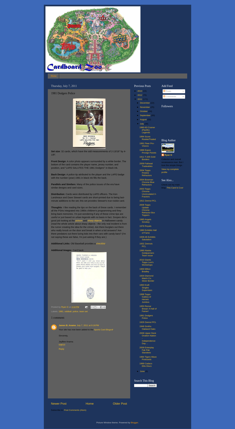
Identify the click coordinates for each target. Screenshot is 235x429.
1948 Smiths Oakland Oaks (148, 327)
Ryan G (168, 155)
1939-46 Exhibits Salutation (148, 238)
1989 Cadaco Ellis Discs (146, 364)
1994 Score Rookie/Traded (148, 137)
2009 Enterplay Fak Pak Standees (147, 350)
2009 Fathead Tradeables (146, 164)
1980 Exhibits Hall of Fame (148, 231)
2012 (140, 95)
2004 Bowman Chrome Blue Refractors (147, 182)
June (142, 371)
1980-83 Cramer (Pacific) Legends (147, 130)
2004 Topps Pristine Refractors (146, 173)
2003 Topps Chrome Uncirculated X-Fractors (148, 193)
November (145, 107)
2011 (140, 99)
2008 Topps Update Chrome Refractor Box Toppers (147, 210)
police (75, 311)
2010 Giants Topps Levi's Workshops (147, 262)
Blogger (134, 422)
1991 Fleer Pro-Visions (147, 144)
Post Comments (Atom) (75, 410)
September (145, 115)
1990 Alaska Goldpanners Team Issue (147, 253)
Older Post (120, 403)
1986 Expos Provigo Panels (148, 151)
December (145, 103)
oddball (68, 311)
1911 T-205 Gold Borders (147, 158)
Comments (169, 96)
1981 (61, 311)
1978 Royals (145, 226)
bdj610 (62, 344)
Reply (61, 349)
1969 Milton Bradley (145, 270)
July (142, 124)
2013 (140, 91)
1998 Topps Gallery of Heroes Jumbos (145, 298)
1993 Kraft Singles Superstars (146, 287)
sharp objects (95, 220)
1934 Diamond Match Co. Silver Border (147, 278)
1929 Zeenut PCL (148, 322)
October (144, 111)
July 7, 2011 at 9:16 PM (88, 325)
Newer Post (59, 403)
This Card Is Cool (175, 188)
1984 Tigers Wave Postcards (148, 358)
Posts (167, 91)
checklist (100, 243)
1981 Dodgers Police (146, 316)
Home (54, 76)
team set (83, 311)
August (143, 119)
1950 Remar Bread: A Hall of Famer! (148, 308)
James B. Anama (67, 325)
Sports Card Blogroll (103, 329)
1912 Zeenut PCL (148, 201)
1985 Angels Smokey (145, 220)
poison (79, 220)
